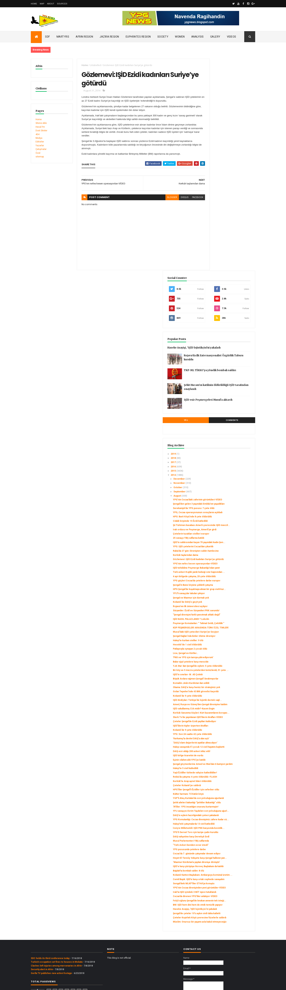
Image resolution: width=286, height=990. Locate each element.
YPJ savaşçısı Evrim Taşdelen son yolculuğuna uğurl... (227, 723)
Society (163, 36)
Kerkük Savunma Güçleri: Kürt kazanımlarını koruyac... (225, 593)
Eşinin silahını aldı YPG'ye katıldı (226, 652)
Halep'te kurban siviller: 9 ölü (225, 496)
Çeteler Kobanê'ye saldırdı (224, 686)
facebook (184, 199)
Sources (62, 4)
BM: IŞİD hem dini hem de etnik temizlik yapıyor (226, 862)
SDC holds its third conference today (50, 927)
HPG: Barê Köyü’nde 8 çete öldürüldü (229, 325)
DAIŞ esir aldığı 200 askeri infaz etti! (228, 644)
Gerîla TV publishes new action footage (51, 941)
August (215, 294)
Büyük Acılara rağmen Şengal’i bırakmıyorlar (225, 544)
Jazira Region (109, 36)
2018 (211, 256)
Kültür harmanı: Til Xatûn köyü (225, 697)
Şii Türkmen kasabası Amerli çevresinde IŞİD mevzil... (225, 335)
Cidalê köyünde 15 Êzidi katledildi (227, 330)
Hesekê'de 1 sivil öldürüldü (224, 500)
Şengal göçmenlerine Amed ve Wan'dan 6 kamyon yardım (226, 658)
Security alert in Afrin (42, 938)
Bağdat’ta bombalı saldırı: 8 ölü (225, 808)
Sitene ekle (41, 123)
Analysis (197, 36)
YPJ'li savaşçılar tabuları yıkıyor (226, 434)
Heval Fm (40, 127)
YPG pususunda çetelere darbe (226, 776)
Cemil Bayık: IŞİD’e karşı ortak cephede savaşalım (225, 820)
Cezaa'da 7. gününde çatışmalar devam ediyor (226, 781)
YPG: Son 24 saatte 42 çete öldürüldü (229, 622)
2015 (211, 269)
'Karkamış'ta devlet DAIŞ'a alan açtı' (228, 626)
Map (42, 4)
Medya (39, 138)
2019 (211, 252)
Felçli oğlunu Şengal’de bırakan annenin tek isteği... (226, 855)
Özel (38, 153)
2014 (211, 273)
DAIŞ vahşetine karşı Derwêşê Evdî (228, 763)
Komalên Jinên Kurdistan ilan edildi (228, 549)
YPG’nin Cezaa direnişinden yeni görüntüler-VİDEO (227, 834)
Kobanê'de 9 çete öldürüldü (224, 567)
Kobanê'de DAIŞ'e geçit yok (224, 442)
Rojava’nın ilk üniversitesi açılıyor (227, 446)
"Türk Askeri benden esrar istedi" (228, 772)
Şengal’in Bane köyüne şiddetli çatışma (230, 422)
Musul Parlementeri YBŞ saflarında (228, 768)
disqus (171, 199)
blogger (159, 199)
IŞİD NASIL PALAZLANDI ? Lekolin (228, 464)
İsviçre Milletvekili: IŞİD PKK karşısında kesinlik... (225, 751)
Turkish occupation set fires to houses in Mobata (56, 930)
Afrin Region (84, 36)
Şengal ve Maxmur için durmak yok (228, 438)
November (217, 281)
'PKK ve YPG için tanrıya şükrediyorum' (222, 514)
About (50, 4)
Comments (241, 218)
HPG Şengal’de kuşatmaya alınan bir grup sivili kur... (228, 428)
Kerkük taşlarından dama (222, 377)
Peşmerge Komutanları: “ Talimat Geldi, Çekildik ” (227, 470)
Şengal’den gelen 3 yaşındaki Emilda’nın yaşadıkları (225, 306)
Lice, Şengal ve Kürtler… (222, 509)
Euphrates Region (138, 36)
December (217, 277)
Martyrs (63, 36)
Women (180, 36)
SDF (47, 36)
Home (34, 4)
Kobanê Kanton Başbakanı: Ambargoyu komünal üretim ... (230, 813)
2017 (211, 260)
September (217, 290)
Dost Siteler (41, 130)
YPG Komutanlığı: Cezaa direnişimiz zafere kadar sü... (228, 737)
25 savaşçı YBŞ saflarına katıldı (225, 352)
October (215, 285)
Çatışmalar (41, 149)
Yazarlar (40, 145)
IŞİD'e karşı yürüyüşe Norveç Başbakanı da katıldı (225, 802)
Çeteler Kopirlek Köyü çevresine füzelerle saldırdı (227, 882)
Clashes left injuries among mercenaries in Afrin (56, 934)
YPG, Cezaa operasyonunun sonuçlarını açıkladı (224, 320)
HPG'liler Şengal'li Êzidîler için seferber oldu (225, 691)
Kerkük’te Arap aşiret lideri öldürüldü (229, 682)
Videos (231, 36)
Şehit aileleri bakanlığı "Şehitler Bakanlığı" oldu (226, 709)
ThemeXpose (49, 985)
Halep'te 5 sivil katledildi (222, 663)
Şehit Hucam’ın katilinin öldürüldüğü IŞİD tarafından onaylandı (235, 186)
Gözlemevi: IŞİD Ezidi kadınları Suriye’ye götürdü (226, 382)
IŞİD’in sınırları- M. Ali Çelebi (225, 538)
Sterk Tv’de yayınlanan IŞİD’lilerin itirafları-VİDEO (227, 600)
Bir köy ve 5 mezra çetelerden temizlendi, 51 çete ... (226, 532)
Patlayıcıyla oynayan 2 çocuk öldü (227, 505)
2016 (211, 265)
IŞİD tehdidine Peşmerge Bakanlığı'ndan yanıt (223, 396)
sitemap (40, 156)
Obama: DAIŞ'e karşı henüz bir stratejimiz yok (225, 555)
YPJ (214, 218)
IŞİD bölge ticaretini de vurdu (225, 648)
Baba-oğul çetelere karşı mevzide (228, 520)
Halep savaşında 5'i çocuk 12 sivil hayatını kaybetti (227, 638)
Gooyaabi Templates (83, 985)
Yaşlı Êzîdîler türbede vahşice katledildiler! (225, 669)
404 (37, 134)
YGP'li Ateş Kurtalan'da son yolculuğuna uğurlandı (224, 702)
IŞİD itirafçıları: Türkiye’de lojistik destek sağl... (227, 573)
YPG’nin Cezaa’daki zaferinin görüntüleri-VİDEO (225, 299)
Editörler (40, 141)
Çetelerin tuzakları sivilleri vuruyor (228, 348)
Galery (215, 36)
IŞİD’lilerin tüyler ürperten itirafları (227, 613)
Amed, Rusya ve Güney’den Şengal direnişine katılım (228, 580)
